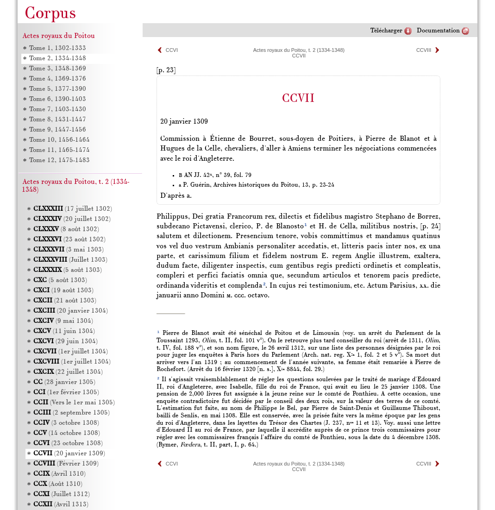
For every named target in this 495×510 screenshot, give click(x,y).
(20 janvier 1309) (69, 453)
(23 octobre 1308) (68, 443)
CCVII (299, 55)
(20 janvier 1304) (70, 311)
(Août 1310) (57, 484)
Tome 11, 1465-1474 (59, 150)
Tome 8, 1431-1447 (57, 119)
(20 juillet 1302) (72, 219)
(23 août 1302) (69, 239)
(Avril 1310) (59, 474)
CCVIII (423, 50)
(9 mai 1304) (63, 321)
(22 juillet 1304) (68, 372)
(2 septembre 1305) (71, 412)
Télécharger (386, 31)
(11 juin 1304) (64, 331)
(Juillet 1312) (61, 494)
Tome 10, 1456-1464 (59, 140)
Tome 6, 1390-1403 (57, 99)
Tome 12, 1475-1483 (59, 160)
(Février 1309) (66, 463)
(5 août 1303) (67, 270)
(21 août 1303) (64, 300)
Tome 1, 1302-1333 (57, 48)
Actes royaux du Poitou (59, 36)
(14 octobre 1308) (66, 433)
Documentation (438, 31)
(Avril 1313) (60, 504)
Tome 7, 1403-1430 (57, 109)
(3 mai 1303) (68, 249)
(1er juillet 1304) (70, 351)
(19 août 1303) (63, 290)
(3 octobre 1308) (66, 423)
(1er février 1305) (66, 392)
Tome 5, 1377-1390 (57, 89)
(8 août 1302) (66, 229)
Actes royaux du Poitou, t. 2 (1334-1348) (299, 50)
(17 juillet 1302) (72, 209)
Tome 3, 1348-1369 (57, 68)
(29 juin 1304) (65, 341)
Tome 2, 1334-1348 (57, 58)
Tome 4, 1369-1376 (57, 79)
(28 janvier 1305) (64, 382)
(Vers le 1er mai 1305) (74, 402)
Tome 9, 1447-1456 (57, 129)
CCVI (172, 50)
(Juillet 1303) (70, 260)
